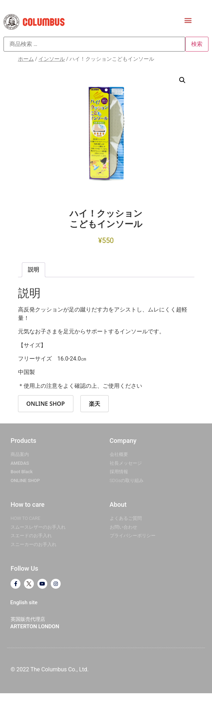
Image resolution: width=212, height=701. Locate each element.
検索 (196, 44)
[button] (188, 20)
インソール (51, 59)
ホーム (26, 59)
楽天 (94, 404)
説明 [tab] (33, 269)
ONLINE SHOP (45, 404)
